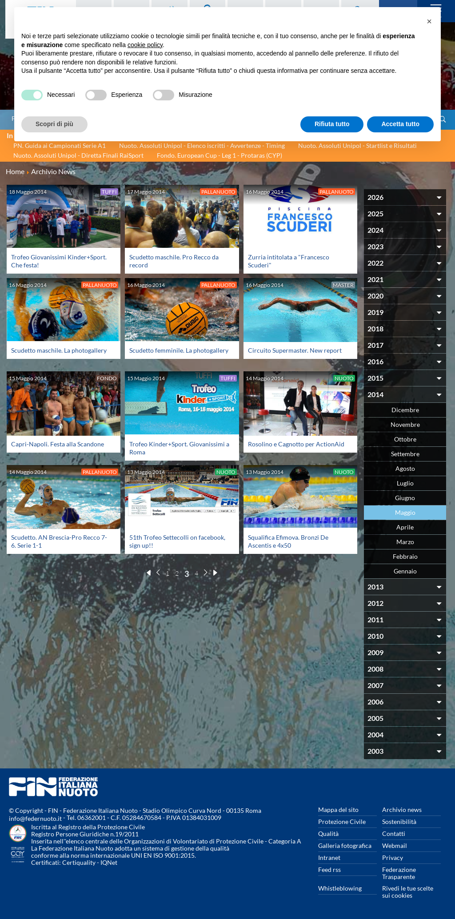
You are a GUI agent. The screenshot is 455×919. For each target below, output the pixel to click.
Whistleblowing (340, 888)
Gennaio (405, 571)
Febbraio (405, 556)
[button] (429, 21)
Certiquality (79, 862)
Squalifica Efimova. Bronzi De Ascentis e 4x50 (288, 541)
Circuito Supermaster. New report (295, 350)
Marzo (405, 541)
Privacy (392, 857)
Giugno (405, 497)
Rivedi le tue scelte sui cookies (407, 891)
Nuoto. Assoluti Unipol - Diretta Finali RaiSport (78, 155)
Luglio (405, 483)
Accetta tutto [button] (400, 123)
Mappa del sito (338, 809)
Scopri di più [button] (54, 123)
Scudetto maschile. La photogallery (59, 350)
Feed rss (329, 869)
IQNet (108, 862)
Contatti (393, 833)
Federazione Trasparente (399, 873)
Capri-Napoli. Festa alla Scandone (57, 444)
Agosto (405, 468)
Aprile (405, 527)
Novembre (405, 424)
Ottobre (405, 439)
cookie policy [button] (145, 44)
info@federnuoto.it (35, 818)
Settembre (405, 454)
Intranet (329, 857)
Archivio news (402, 809)
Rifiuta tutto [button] (332, 123)
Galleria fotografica (344, 845)
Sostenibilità (399, 821)
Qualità (328, 833)
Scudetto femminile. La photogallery (178, 350)
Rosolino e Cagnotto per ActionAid (296, 444)
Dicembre (405, 410)
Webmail (394, 845)
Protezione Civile (342, 821)
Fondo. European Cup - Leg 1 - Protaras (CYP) (219, 155)
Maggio (405, 512)
